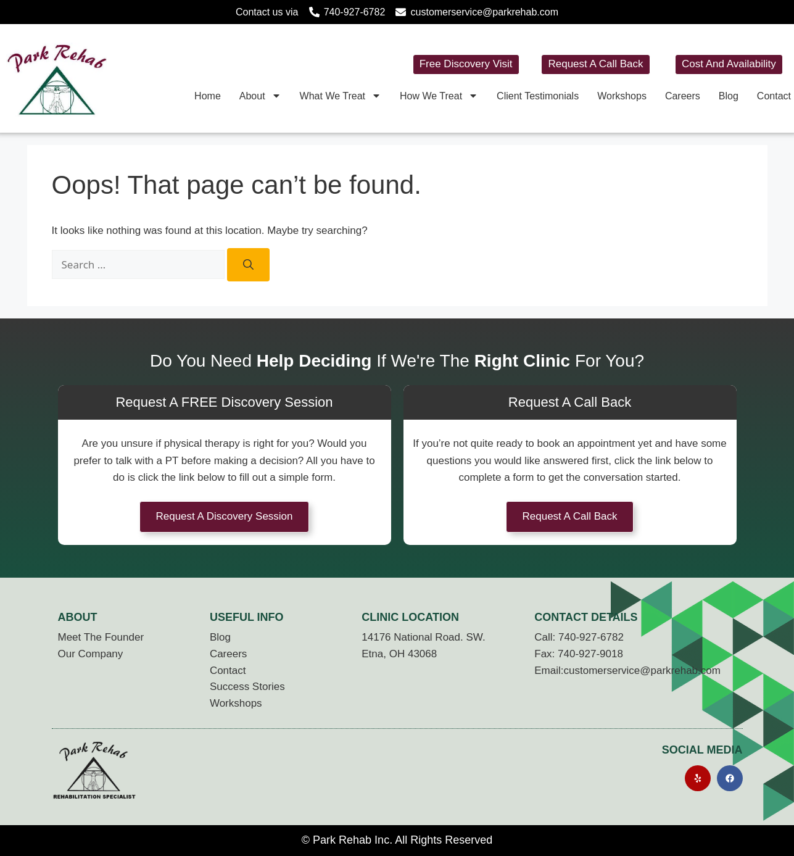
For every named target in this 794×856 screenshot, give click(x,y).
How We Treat (439, 96)
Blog (728, 96)
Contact (774, 96)
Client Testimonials (538, 96)
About (260, 96)
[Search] (248, 264)
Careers (682, 96)
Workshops (622, 96)
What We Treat (340, 96)
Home (207, 96)
